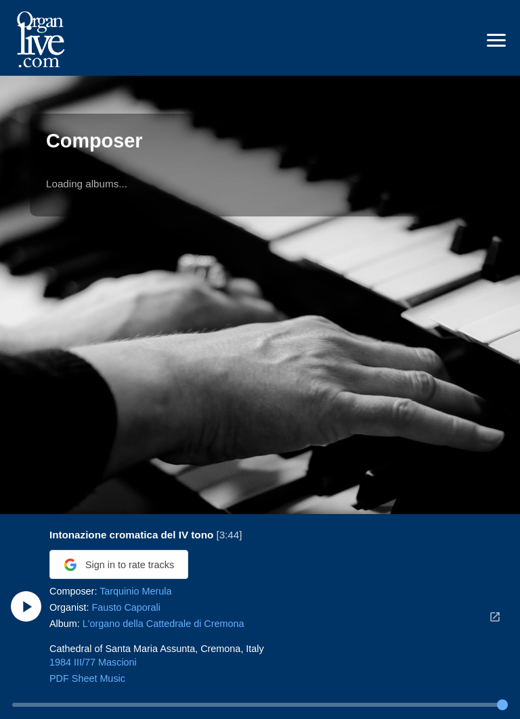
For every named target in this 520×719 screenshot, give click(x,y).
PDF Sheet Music (87, 678)
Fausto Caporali (125, 607)
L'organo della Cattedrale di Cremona (163, 623)
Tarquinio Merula (135, 591)
